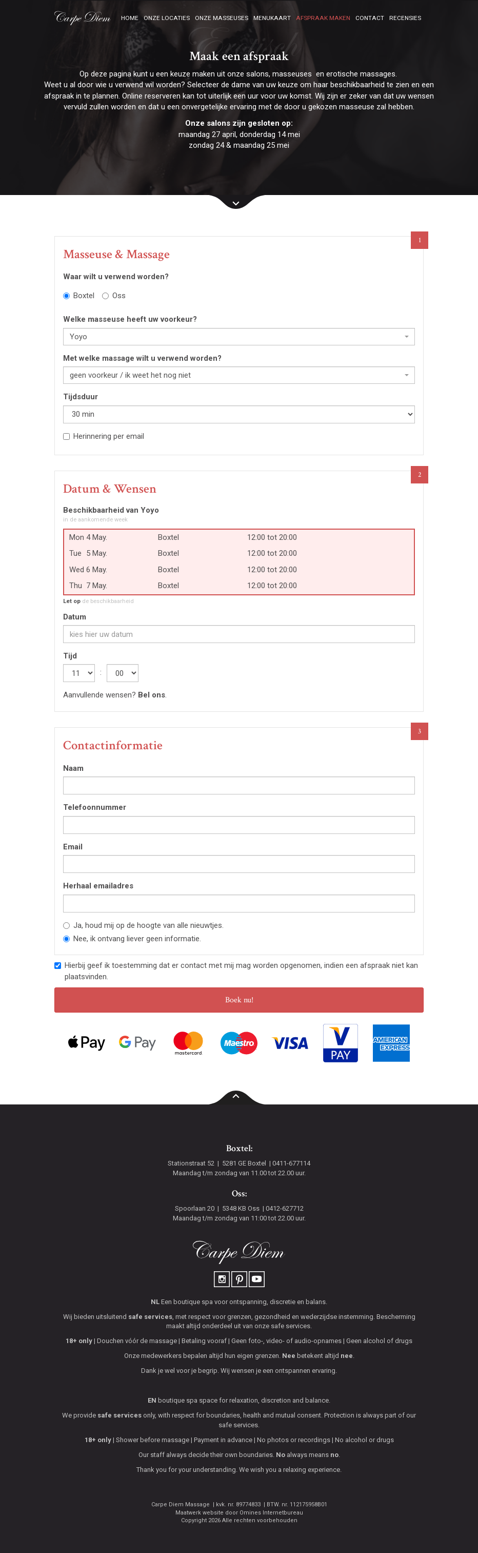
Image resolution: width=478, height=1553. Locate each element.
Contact (369, 18)
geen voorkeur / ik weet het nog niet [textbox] (130, 375)
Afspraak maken (323, 18)
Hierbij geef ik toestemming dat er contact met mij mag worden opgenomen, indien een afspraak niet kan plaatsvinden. (236, 971)
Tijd (70, 656)
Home (129, 18)
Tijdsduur (80, 396)
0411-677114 (291, 1163)
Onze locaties (167, 18)
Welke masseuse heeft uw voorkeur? (130, 319)
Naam (73, 768)
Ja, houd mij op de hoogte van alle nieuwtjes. (143, 925)
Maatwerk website (199, 1512)
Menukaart (272, 18)
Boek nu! (239, 1000)
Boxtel (78, 295)
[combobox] (239, 336)
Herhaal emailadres (98, 885)
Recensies (405, 18)
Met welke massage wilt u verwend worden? (142, 358)
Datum (74, 617)
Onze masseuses (221, 18)
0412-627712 (285, 1208)
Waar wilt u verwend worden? (116, 276)
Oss (114, 295)
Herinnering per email (103, 436)
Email (73, 846)
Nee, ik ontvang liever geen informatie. (132, 938)
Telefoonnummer (94, 807)
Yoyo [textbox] (78, 336)
